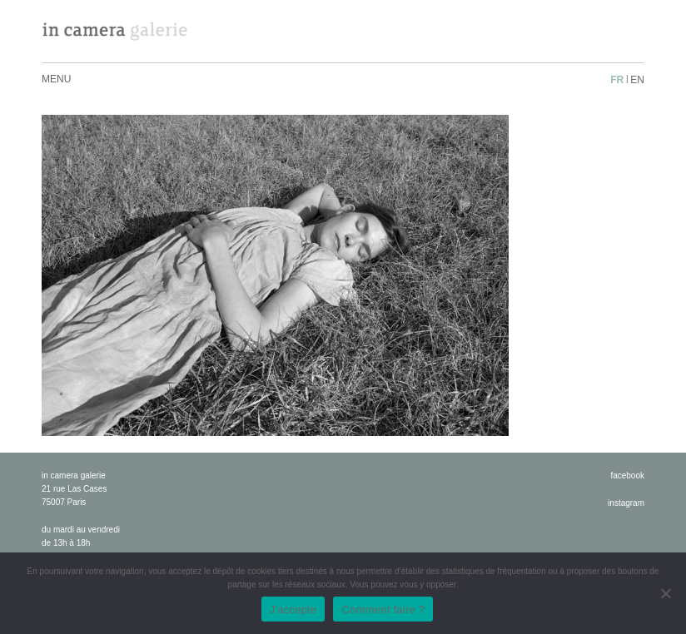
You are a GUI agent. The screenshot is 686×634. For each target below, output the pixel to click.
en (637, 80)
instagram (626, 503)
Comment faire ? (383, 609)
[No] (665, 593)
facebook (627, 475)
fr (617, 80)
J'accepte (293, 609)
